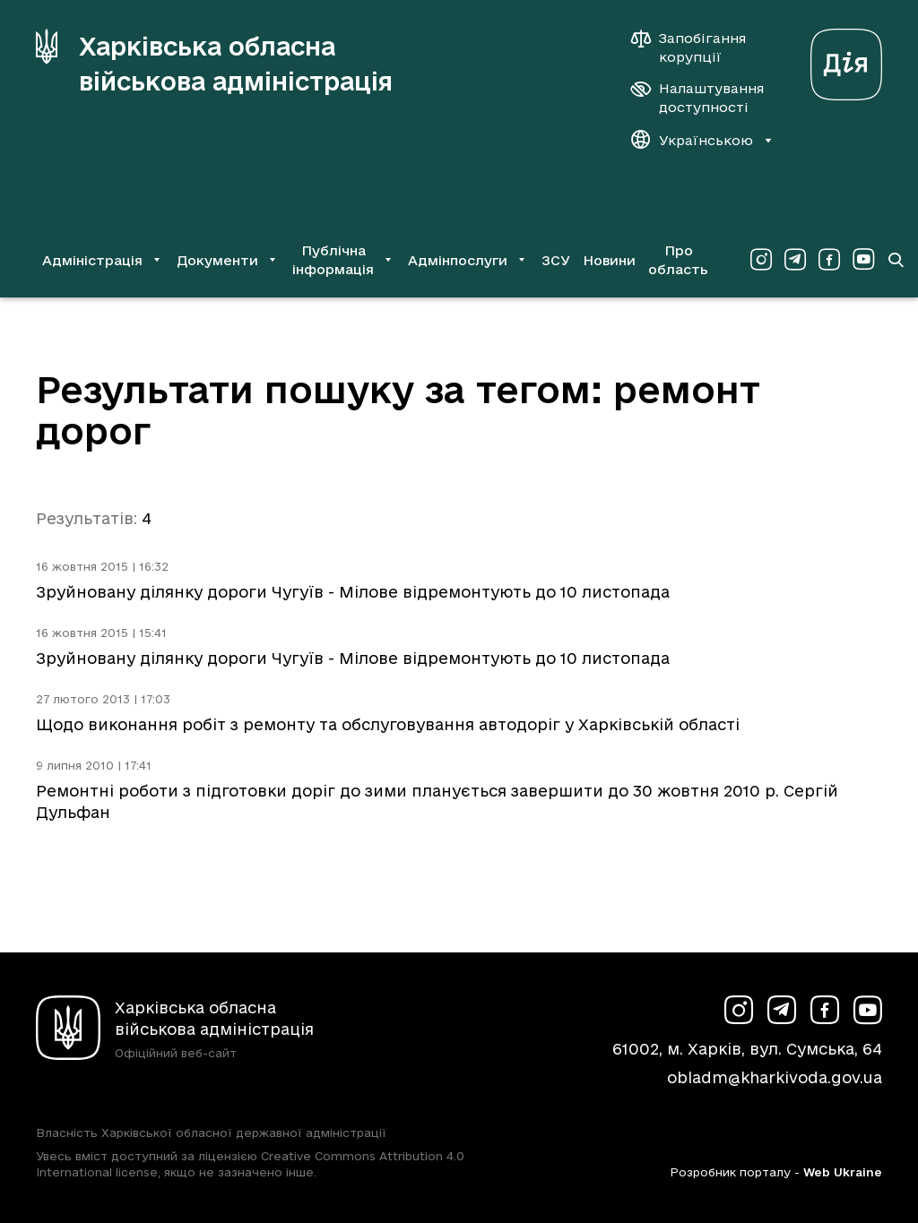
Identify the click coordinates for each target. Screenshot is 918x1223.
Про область (678, 260)
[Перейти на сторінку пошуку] (896, 260)
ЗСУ (555, 260)
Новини (609, 260)
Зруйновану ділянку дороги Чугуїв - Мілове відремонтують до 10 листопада (353, 591)
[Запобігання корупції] (697, 47)
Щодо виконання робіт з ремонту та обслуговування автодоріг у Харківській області (388, 724)
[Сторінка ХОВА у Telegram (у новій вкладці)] (795, 260)
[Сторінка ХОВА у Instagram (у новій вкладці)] (761, 260)
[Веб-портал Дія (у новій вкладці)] (846, 59)
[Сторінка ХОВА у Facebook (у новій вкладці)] (829, 260)
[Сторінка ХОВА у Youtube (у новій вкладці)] (863, 260)
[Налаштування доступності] (697, 97)
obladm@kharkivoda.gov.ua (774, 1077)
